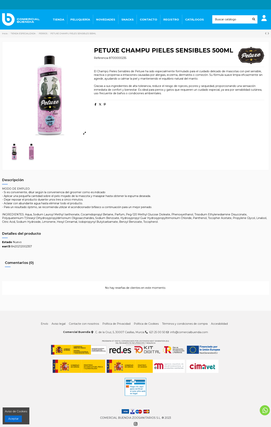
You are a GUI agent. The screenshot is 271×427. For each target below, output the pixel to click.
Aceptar (13, 418)
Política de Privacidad (116, 323)
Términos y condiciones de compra (185, 323)
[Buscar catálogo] (254, 19)
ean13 (6, 246)
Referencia (101, 58)
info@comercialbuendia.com (189, 332)
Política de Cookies (146, 323)
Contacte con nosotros (84, 323)
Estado (7, 242)
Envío (44, 323)
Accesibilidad (219, 323)
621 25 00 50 (157, 332)
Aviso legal (58, 323)
